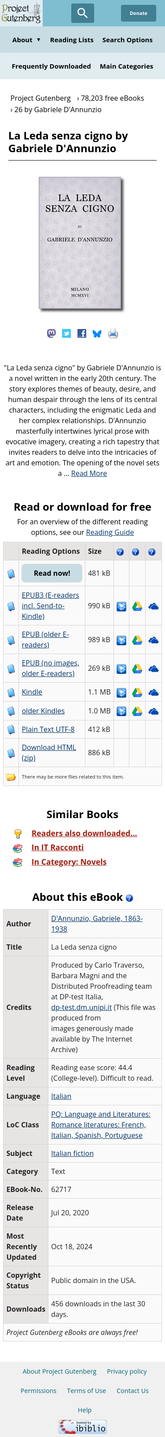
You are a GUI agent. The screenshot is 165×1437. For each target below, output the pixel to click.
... (85, 473)
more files (66, 776)
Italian (61, 1096)
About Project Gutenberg (59, 1371)
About (26, 39)
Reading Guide (110, 532)
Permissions (39, 1390)
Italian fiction (72, 1153)
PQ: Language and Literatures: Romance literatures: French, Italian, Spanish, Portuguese (100, 1124)
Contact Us (133, 1390)
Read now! (52, 573)
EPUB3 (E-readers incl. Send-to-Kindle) (50, 605)
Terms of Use (86, 1390)
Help (85, 1410)
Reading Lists (72, 39)
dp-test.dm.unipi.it (81, 1007)
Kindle (32, 692)
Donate (138, 13)
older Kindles (43, 711)
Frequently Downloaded (51, 66)
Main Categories (127, 66)
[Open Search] (82, 13)
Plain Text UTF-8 (48, 729)
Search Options (128, 39)
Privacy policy (127, 1371)
